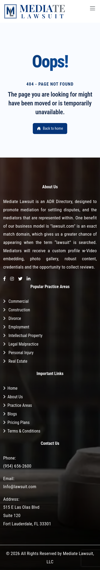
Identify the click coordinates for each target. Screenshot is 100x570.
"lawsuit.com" (62, 226)
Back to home (50, 128)
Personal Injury (21, 352)
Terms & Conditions (23, 431)
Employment (19, 327)
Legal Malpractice (23, 344)
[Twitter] (20, 279)
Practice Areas (19, 405)
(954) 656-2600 (17, 466)
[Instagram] (12, 279)
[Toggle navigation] (92, 11)
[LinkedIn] (28, 279)
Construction (19, 309)
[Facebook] (4, 279)
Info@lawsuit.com (19, 486)
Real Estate (18, 361)
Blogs (12, 413)
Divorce (15, 318)
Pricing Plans (18, 422)
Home (12, 388)
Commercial (19, 301)
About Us (15, 396)
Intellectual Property (25, 335)
